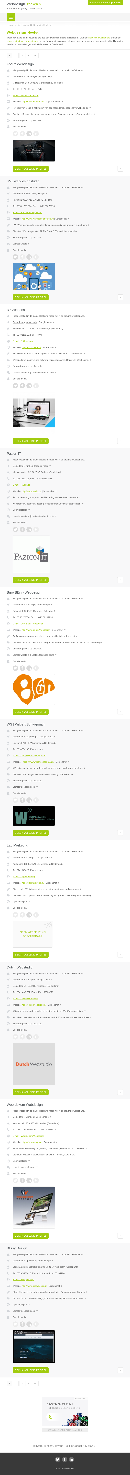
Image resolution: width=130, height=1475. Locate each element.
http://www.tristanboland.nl (35, 101)
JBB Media (62, 1468)
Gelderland (18, 76)
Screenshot (56, 101)
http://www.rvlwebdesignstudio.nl (38, 218)
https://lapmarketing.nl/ (33, 883)
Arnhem (30, 466)
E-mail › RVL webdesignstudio (27, 212)
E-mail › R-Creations (23, 341)
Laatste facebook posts (44, 372)
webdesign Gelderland (99, 37)
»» (35, 55)
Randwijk (30, 604)
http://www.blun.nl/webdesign (36, 630)
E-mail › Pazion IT (21, 485)
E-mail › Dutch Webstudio (25, 998)
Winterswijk (31, 322)
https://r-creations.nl (31, 347)
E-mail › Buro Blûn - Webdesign (28, 623)
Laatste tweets (21, 243)
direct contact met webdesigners (22, 41)
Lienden (30, 1117)
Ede (28, 193)
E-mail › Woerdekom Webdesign (28, 1136)
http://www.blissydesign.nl (34, 1286)
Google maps (47, 76)
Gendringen (31, 76)
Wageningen (32, 736)
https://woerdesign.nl (32, 1142)
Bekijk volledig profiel (30, 168)
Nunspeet (30, 979)
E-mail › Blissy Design (23, 1279)
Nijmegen (30, 857)
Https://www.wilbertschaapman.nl (38, 762)
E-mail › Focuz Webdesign (25, 95)
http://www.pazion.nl (31, 491)
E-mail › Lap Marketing (24, 876)
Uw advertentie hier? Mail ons (65, 1430)
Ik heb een (106, 3)
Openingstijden (21, 510)
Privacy (71, 1468)
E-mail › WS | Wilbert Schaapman (29, 755)
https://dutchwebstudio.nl (34, 1005)
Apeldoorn (31, 1260)
